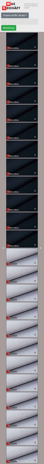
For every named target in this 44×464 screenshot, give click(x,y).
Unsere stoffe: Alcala (14, 15)
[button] (3, 248)
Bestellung (8, 27)
